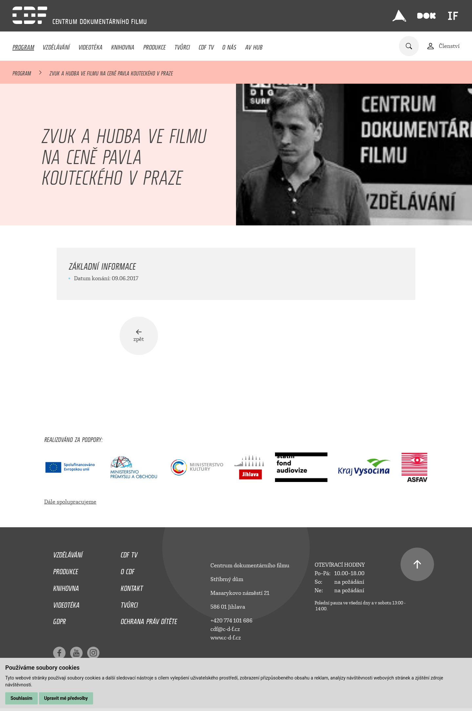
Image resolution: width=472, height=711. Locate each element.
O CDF (127, 570)
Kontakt (132, 587)
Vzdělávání (56, 45)
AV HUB (254, 45)
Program (23, 45)
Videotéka (90, 45)
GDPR (59, 620)
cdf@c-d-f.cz (225, 630)
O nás (229, 45)
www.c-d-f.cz (225, 638)
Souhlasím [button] (21, 698)
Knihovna (122, 45)
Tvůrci (182, 45)
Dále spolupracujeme (70, 502)
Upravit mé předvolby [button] (66, 698)
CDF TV (206, 45)
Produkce (154, 45)
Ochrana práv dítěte (149, 620)
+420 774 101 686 (231, 621)
